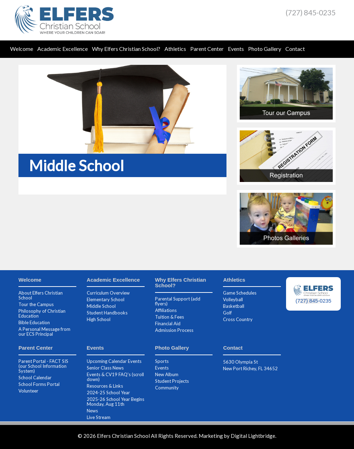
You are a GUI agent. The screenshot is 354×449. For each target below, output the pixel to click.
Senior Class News (105, 368)
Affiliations (166, 310)
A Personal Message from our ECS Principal (44, 331)
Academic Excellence (62, 48)
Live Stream (98, 417)
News (92, 410)
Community (167, 387)
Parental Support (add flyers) (177, 301)
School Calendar (35, 377)
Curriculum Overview (108, 293)
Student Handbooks (107, 312)
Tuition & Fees (169, 317)
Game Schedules (239, 293)
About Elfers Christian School (40, 295)
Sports (162, 361)
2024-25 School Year (108, 392)
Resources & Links (105, 386)
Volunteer (28, 391)
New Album (166, 374)
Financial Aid (167, 323)
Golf (227, 312)
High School (98, 319)
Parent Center (207, 48)
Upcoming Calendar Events (114, 361)
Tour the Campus (36, 304)
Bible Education (34, 322)
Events (236, 48)
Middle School (101, 306)
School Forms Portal (39, 384)
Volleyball (233, 299)
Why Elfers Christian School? (126, 48)
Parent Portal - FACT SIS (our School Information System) (43, 366)
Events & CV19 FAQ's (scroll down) (115, 377)
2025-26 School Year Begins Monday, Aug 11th (115, 401)
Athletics (175, 48)
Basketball (233, 306)
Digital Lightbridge (253, 436)
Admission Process (174, 330)
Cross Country (238, 319)
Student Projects (172, 381)
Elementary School (105, 299)
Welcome (21, 48)
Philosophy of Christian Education (42, 313)
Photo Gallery (264, 48)
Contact (295, 48)
